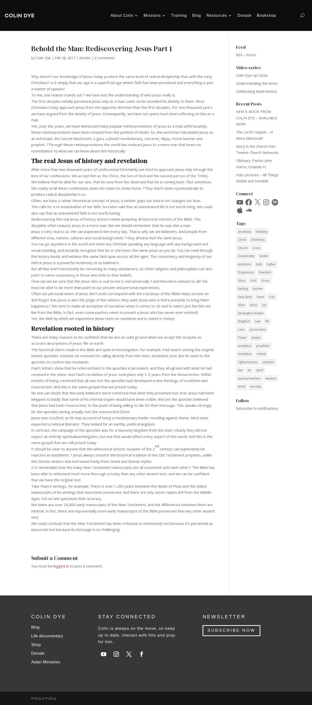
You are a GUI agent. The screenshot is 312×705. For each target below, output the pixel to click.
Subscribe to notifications (257, 408)
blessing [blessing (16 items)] (261, 232)
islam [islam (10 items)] (241, 305)
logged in (61, 566)
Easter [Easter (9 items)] (264, 256)
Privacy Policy (43, 698)
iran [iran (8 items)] (271, 297)
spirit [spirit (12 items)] (259, 370)
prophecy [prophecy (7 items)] (244, 346)
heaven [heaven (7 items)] (258, 289)
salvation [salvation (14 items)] (268, 362)
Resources (216, 15)
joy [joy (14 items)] (264, 305)
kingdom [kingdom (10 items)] (244, 321)
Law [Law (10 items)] (257, 321)
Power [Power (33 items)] (242, 337)
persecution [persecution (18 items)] (257, 329)
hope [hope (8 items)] (260, 297)
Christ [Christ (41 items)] (242, 240)
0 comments (105, 58)
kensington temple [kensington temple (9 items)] (250, 313)
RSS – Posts (246, 54)
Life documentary (47, 636)
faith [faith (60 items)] (259, 264)
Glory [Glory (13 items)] (241, 280)
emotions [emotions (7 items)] (244, 264)
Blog (196, 15)
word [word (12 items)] (241, 386)
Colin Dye (43, 58)
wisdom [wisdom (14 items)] (270, 378)
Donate (244, 15)
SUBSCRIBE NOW (231, 630)
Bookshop (266, 15)
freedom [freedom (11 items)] (265, 272)
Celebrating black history (256, 91)
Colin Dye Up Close (252, 75)
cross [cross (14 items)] (256, 248)
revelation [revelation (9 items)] (245, 354)
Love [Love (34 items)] (241, 329)
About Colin (122, 15)
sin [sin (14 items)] (249, 370)
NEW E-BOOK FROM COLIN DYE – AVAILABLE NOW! (256, 117)
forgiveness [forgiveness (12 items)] (246, 272)
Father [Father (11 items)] (271, 264)
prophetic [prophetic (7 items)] (263, 346)
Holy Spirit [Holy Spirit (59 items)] (245, 297)
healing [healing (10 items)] (243, 289)
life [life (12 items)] (267, 321)
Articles (85, 58)
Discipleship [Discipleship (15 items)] (246, 256)
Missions (152, 15)
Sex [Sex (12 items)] (240, 370)
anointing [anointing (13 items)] (244, 232)
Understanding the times (257, 83)
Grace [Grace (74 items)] (265, 280)
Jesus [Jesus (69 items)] (253, 305)
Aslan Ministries (45, 662)
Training (179, 15)
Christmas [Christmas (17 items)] (258, 240)
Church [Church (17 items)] (243, 248)
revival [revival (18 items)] (261, 354)
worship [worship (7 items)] (255, 386)
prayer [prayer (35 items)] (256, 337)
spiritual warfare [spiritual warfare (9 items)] (249, 378)
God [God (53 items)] (253, 280)
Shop (36, 644)
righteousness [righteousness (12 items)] (247, 362)
